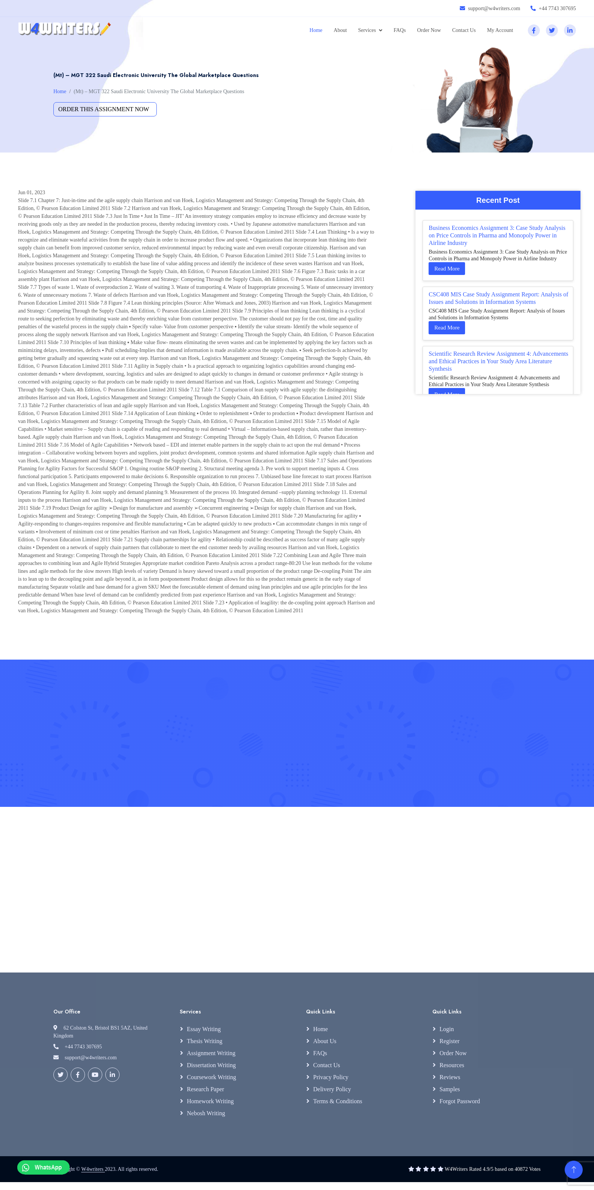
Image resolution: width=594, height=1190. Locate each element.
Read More (446, 269)
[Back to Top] (574, 1170)
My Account (500, 30)
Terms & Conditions (337, 1101)
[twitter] (552, 30)
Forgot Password (459, 1101)
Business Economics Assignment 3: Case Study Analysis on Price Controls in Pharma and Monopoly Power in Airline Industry (497, 235)
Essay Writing (204, 1029)
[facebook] (534, 30)
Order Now (429, 30)
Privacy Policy (331, 1077)
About (340, 30)
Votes (535, 1169)
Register (449, 1041)
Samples (449, 1089)
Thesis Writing (205, 1041)
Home (315, 30)
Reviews (449, 1077)
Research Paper (205, 1089)
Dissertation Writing (211, 1065)
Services (367, 30)
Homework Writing (210, 1101)
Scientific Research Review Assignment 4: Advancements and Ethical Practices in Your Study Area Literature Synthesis (498, 361)
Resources (451, 1065)
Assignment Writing (211, 1053)
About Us (324, 1041)
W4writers (93, 1169)
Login (446, 1029)
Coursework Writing (211, 1077)
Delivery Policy (332, 1089)
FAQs (400, 30)
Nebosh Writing (206, 1113)
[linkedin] (570, 30)
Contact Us (464, 30)
